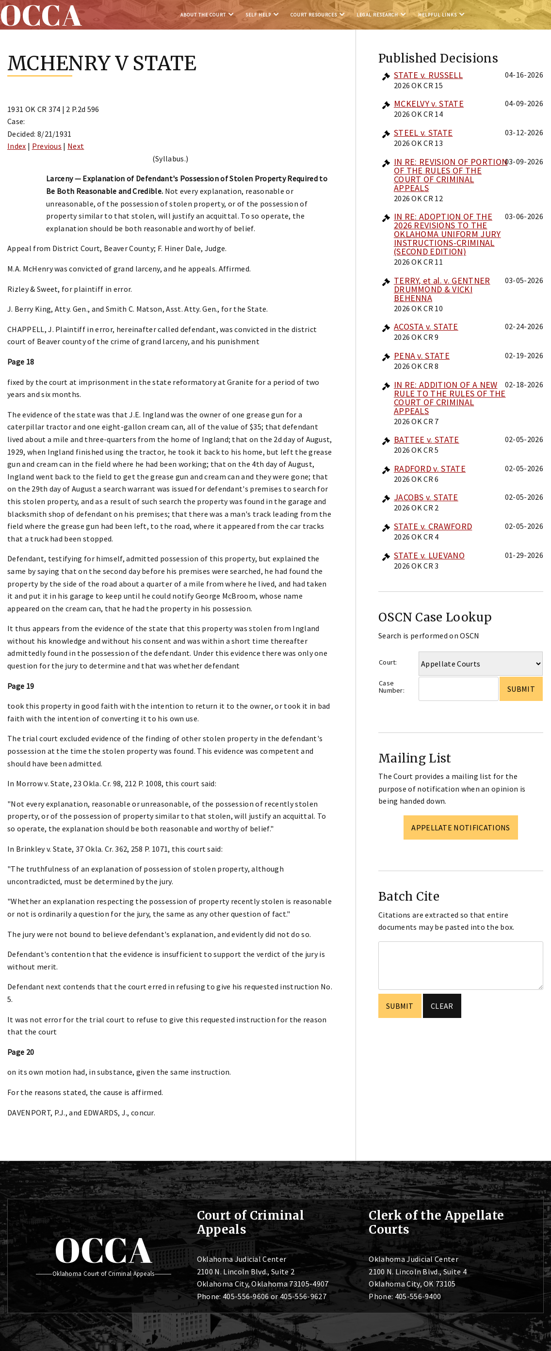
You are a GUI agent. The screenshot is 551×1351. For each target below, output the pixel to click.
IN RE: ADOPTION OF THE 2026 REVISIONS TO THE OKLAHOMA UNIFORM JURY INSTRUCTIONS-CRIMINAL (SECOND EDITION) (447, 234)
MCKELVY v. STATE (429, 103)
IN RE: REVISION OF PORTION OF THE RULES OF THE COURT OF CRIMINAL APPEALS (450, 174)
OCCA (103, 1249)
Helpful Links (437, 15)
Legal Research (377, 15)
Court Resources (314, 15)
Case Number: (392, 687)
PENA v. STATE (422, 355)
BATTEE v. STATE (426, 439)
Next (75, 146)
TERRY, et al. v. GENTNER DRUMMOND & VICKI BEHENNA (442, 289)
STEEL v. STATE (423, 132)
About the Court (203, 15)
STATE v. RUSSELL (428, 74)
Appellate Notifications (460, 827)
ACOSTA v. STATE (426, 326)
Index (16, 146)
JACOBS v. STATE (426, 497)
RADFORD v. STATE (430, 468)
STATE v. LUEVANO (429, 555)
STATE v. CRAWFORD (433, 526)
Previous (47, 146)
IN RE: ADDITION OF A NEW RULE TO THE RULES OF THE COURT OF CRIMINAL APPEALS (450, 397)
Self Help (258, 15)
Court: (388, 662)
